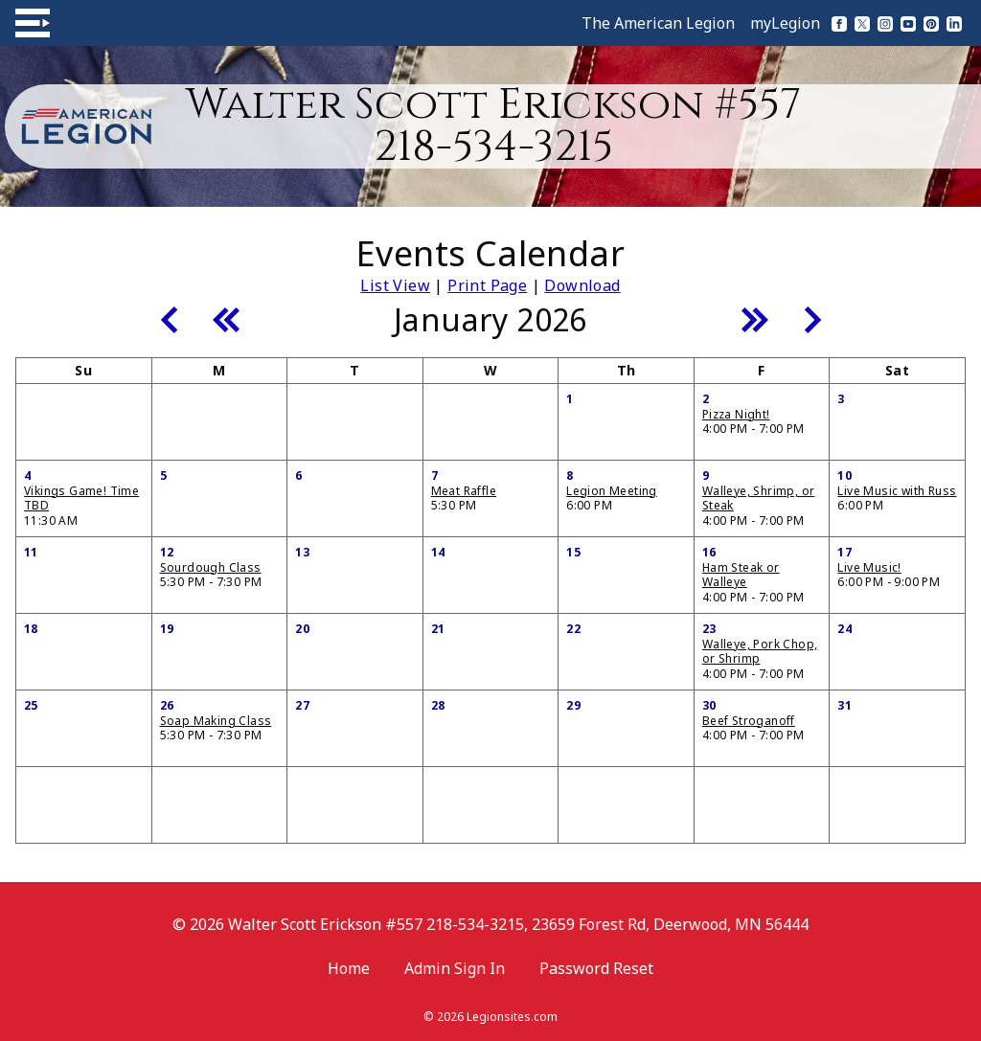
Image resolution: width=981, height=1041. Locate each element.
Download (582, 285)
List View (395, 285)
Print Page (487, 285)
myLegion (785, 23)
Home (349, 968)
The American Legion (658, 23)
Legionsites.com (512, 1016)
